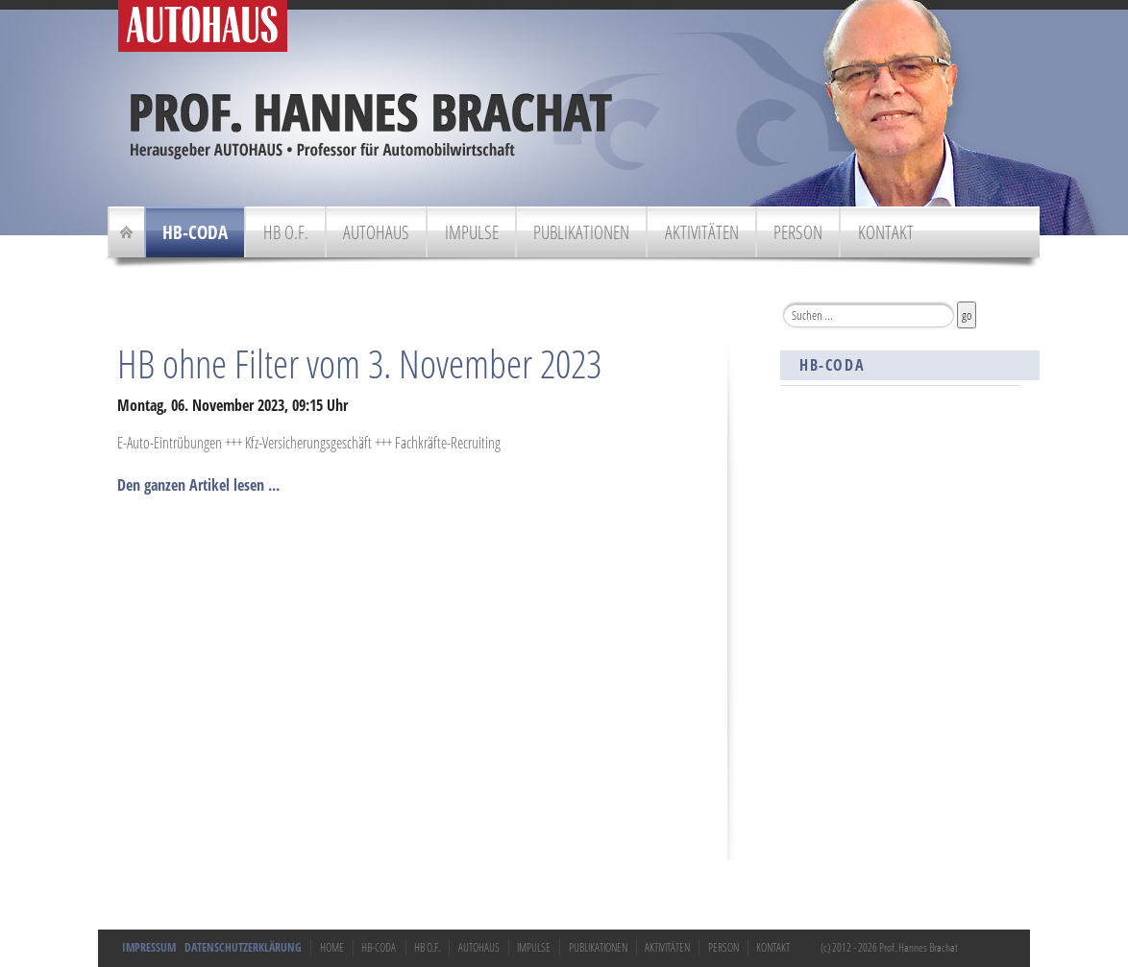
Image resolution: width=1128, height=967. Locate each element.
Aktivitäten (702, 232)
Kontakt (886, 232)
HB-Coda (195, 232)
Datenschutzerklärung (243, 947)
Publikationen (581, 232)
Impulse (472, 232)
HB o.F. (285, 232)
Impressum (149, 947)
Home (332, 947)
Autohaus (376, 232)
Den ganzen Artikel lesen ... (198, 485)
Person (797, 232)
